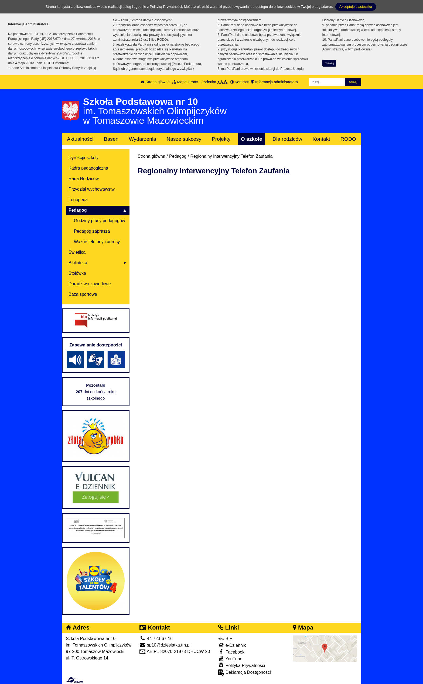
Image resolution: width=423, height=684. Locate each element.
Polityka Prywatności (241, 665)
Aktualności (80, 139)
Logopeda (78, 199)
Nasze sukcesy (183, 139)
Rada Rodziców (84, 178)
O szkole (251, 139)
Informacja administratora (274, 82)
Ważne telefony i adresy (97, 241)
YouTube (230, 658)
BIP (225, 638)
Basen (111, 139)
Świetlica (77, 252)
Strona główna (155, 82)
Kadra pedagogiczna (88, 168)
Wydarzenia (142, 139)
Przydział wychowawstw (92, 189)
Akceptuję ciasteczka (355, 7)
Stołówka (77, 273)
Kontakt (321, 139)
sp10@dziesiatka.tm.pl (164, 645)
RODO (348, 139)
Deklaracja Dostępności (244, 672)
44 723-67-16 (156, 638)
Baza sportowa (83, 294)
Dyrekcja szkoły (83, 157)
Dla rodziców (287, 139)
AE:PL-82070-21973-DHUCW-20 (174, 651)
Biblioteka (78, 262)
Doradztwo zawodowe (90, 283)
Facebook (231, 651)
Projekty (221, 139)
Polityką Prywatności (166, 7)
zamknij (329, 63)
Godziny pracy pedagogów (99, 220)
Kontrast (239, 82)
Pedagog (177, 156)
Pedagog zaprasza (92, 231)
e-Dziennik (232, 645)
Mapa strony (185, 82)
